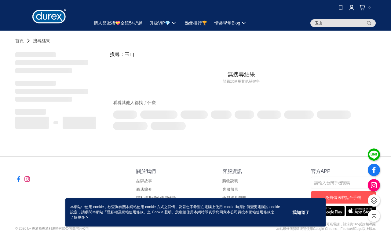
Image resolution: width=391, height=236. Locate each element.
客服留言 (230, 189)
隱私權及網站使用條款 (125, 212)
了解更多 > (79, 217)
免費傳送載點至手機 (343, 197)
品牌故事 (144, 180)
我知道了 (300, 212)
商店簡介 (144, 189)
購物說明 (230, 180)
